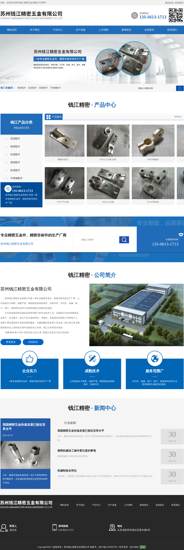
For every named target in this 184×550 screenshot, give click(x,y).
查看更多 (11, 342)
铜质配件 (43, 88)
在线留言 (149, 29)
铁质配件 (12, 170)
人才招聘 (103, 29)
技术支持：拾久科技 (128, 547)
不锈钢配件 (55, 88)
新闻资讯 (126, 29)
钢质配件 (21, 88)
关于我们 (35, 29)
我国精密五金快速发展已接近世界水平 (24, 427)
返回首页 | (170, 3)
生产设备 (81, 29)
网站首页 (12, 29)
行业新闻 (70, 422)
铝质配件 (32, 88)
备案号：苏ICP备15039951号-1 (104, 547)
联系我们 (179, 3)
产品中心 (58, 29)
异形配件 (12, 138)
